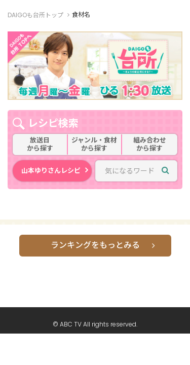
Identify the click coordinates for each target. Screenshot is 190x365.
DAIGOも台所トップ (35, 15)
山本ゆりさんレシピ (51, 170)
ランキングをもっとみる (95, 245)
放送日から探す (40, 144)
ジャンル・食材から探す (94, 144)
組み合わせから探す (149, 144)
